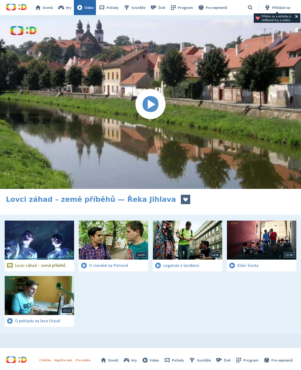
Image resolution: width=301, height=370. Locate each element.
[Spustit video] (150, 104)
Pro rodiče (83, 360)
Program (181, 7)
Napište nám (63, 360)
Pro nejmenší (212, 7)
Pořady (108, 7)
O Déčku (45, 360)
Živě (157, 7)
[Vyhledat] (250, 7)
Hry (64, 7)
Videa (85, 7)
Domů (44, 7)
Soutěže (134, 7)
